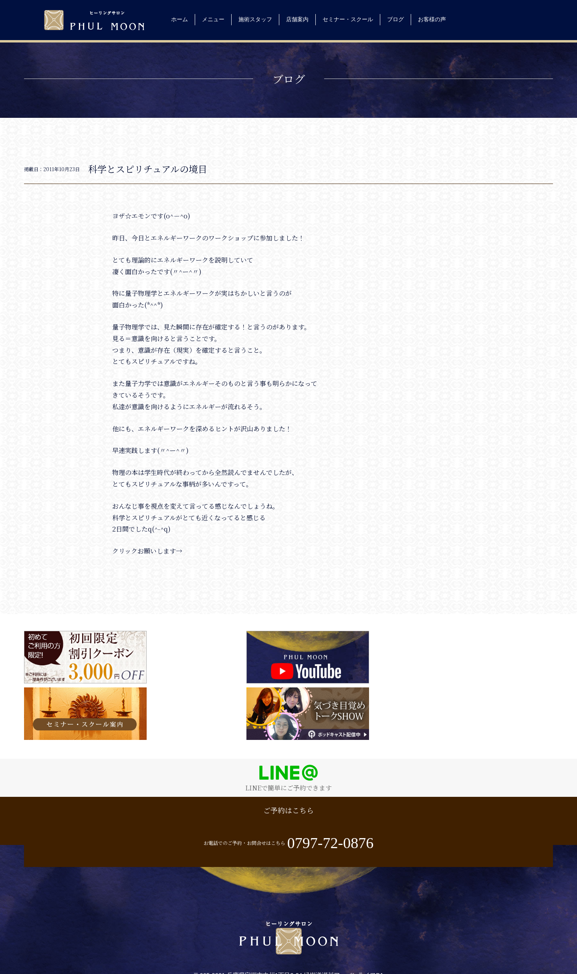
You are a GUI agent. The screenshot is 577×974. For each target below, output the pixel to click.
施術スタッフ (255, 19)
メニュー (213, 19)
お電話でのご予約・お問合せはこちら (420, 763)
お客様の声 (432, 19)
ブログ (395, 19)
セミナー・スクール (348, 19)
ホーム (179, 19)
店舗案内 (297, 19)
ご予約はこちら (156, 765)
